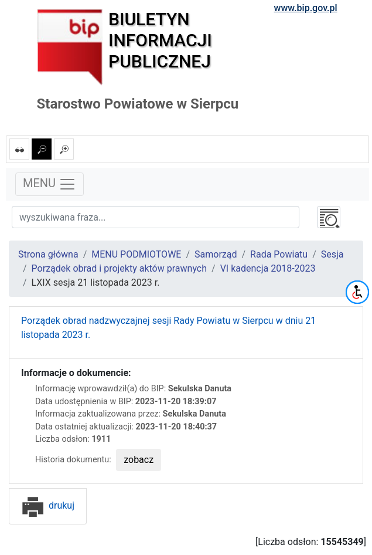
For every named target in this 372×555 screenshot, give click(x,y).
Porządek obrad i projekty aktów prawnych (119, 268)
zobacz (138, 459)
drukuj (47, 505)
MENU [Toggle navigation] (49, 184)
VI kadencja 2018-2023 (268, 268)
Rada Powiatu (279, 254)
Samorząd (215, 254)
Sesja (332, 254)
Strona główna (48, 254)
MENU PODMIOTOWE (136, 254)
